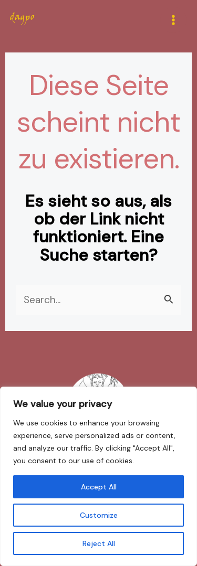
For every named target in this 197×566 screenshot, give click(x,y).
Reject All (98, 543)
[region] (98, 476)
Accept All (99, 487)
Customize (99, 515)
